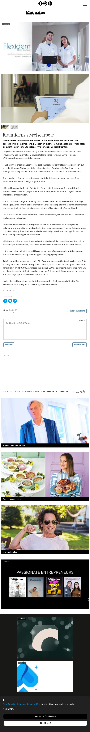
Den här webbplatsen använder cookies (21, 704)
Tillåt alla (45, 723)
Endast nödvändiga (45, 716)
